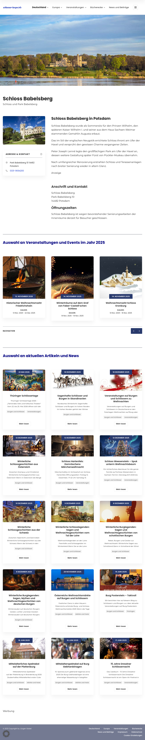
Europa (57, 7)
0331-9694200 (17, 170)
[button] (6, 734)
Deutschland (40, 7)
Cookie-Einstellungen (133, 735)
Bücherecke (97, 7)
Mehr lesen (24, 424)
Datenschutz (136, 732)
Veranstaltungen (76, 7)
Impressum (122, 732)
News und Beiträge (119, 7)
